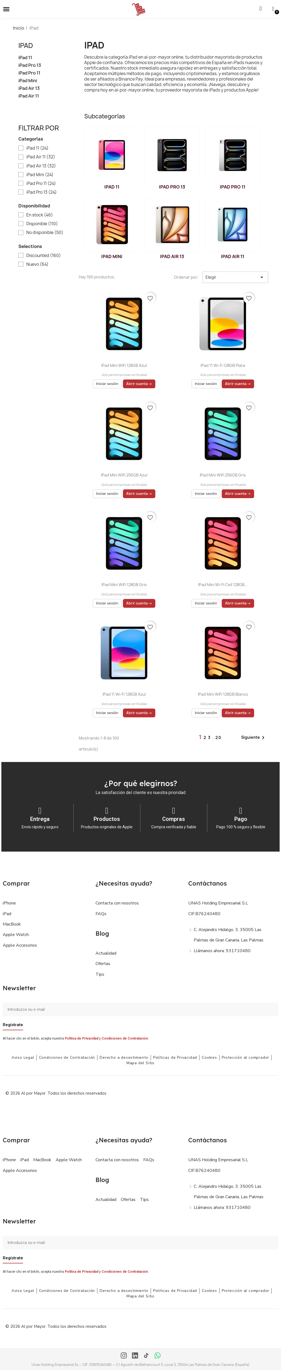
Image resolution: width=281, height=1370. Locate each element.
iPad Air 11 (28, 96)
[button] (6, 9)
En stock (39, 215)
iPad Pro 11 (29, 73)
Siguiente (253, 737)
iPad (25, 45)
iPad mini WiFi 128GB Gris (124, 584)
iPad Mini (27, 81)
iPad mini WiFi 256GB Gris (223, 475)
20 (218, 737)
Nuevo (37, 264)
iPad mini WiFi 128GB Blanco (223, 694)
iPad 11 (25, 58)
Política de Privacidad (81, 1038)
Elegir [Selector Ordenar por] (235, 277)
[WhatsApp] (157, 1356)
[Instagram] (124, 1356)
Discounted (43, 255)
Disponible (42, 224)
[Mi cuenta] (273, 9)
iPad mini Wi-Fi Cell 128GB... (223, 584)
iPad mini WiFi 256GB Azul (124, 475)
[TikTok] (146, 1356)
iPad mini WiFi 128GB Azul (124, 365)
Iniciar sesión (107, 383)
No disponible (44, 232)
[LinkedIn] (135, 1356)
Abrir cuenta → (139, 383)
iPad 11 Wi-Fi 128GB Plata (223, 365)
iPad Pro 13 (29, 65)
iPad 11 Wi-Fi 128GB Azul (124, 694)
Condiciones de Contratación (125, 1038)
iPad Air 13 (29, 88)
